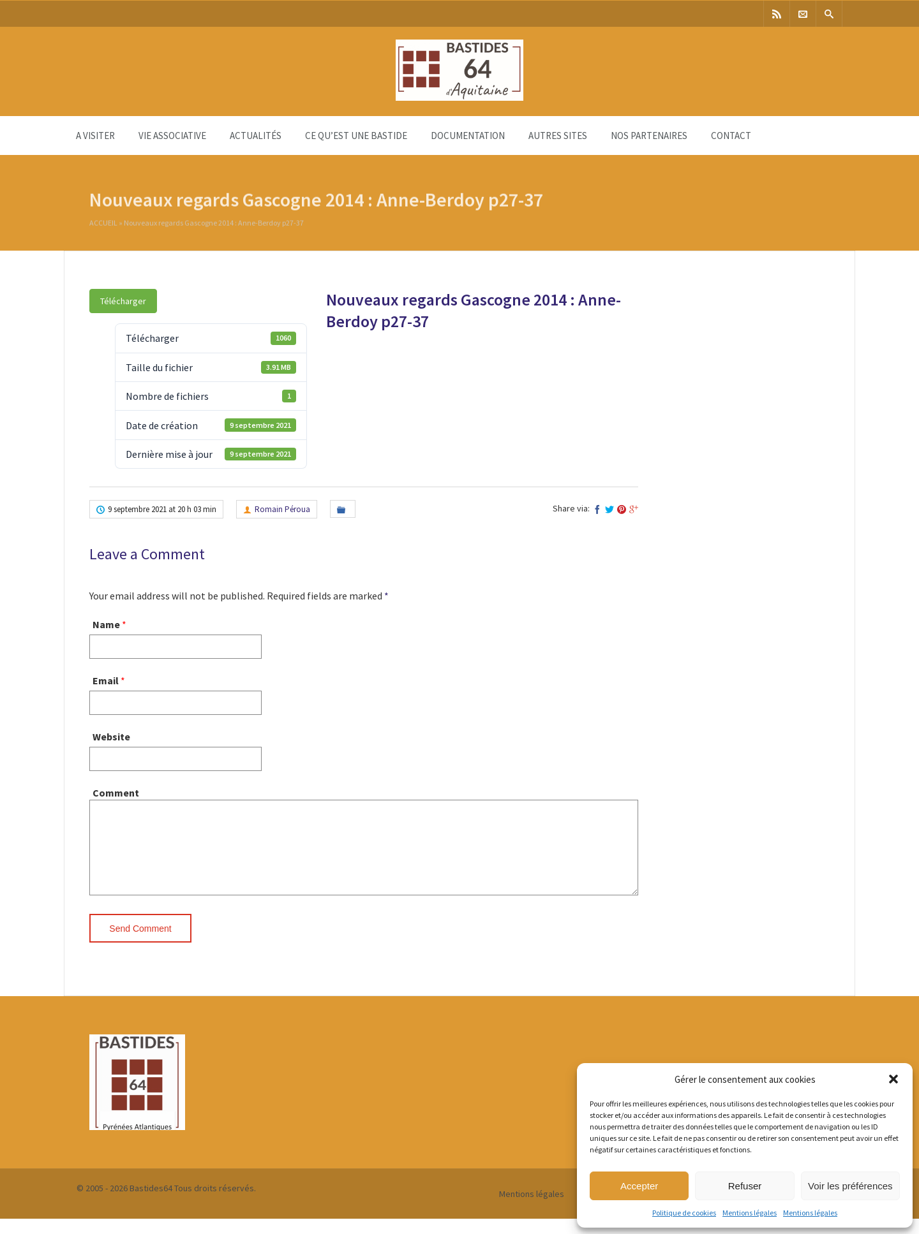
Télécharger (123, 301)
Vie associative (172, 135)
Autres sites (557, 135)
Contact (731, 135)
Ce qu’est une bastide (356, 135)
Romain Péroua (282, 509)
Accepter (639, 1185)
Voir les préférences (850, 1185)
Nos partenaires (649, 135)
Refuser (745, 1185)
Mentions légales (749, 1212)
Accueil (103, 225)
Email (106, 680)
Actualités (255, 135)
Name (106, 624)
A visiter (95, 135)
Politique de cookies (684, 1212)
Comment (116, 792)
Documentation (468, 135)
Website (111, 736)
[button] (893, 1079)
